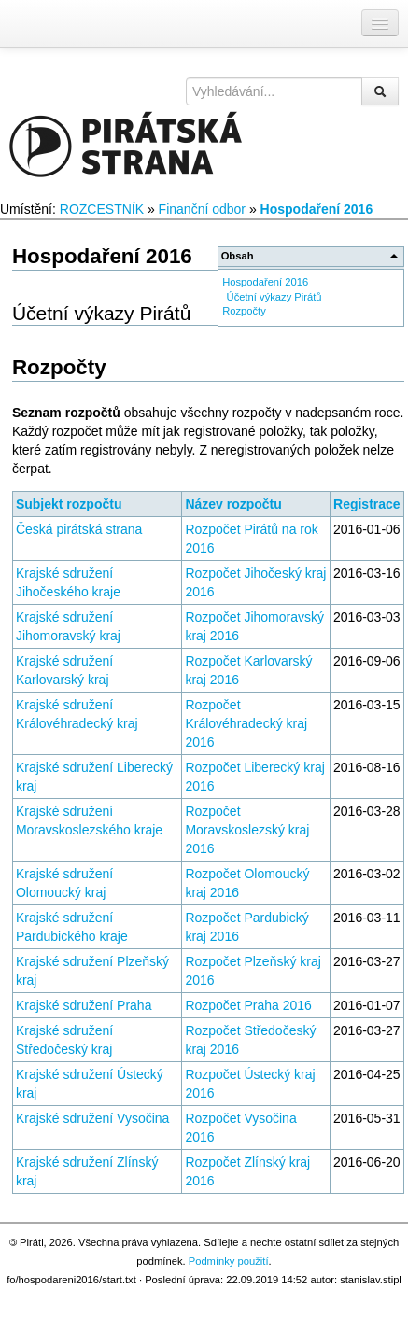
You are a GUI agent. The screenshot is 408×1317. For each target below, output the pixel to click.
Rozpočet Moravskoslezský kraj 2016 (247, 830)
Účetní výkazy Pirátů (274, 296)
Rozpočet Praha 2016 (248, 1005)
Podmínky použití (229, 1261)
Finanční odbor (202, 209)
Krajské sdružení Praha (84, 1005)
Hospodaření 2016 (316, 209)
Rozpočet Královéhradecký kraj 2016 (246, 723)
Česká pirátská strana (79, 529)
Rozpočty (244, 310)
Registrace (367, 504)
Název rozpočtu (233, 504)
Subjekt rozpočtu (69, 504)
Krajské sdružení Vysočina (92, 1118)
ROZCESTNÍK (102, 209)
